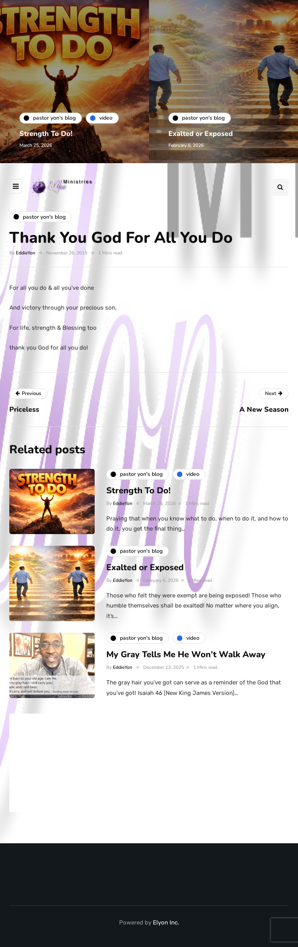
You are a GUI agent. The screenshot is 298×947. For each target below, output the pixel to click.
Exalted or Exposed (200, 133)
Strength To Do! (46, 133)
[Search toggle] (280, 187)
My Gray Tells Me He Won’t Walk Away (185, 658)
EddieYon (25, 253)
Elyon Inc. (166, 922)
